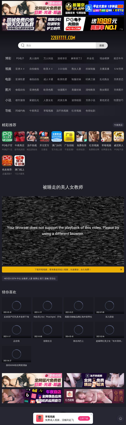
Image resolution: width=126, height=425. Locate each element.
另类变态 (118, 79)
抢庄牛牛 (118, 58)
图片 (8, 90)
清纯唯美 (90, 89)
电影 (8, 79)
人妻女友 (48, 100)
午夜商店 (34, 110)
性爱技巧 (118, 100)
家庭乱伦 (34, 100)
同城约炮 (20, 110)
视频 (8, 69)
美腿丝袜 (76, 89)
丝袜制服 (90, 68)
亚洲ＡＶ (20, 68)
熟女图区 (104, 89)
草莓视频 (48, 110)
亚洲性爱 (20, 79)
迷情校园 (76, 100)
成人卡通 (48, 79)
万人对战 (48, 58)
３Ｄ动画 (62, 68)
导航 (8, 111)
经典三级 (90, 79)
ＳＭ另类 (118, 68)
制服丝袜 (76, 79)
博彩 (8, 58)
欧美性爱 (62, 79)
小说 (8, 100)
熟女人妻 (76, 68)
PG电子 (20, 58)
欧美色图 (48, 89)
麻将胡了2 (76, 58)
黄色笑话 (104, 100)
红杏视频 (76, 110)
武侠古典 (62, 100)
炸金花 (90, 58)
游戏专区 (62, 58)
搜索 (101, 45)
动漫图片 (62, 89)
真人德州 (34, 58)
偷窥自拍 (20, 89)
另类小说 (90, 100)
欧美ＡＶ (48, 68)
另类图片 (118, 89)
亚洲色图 (34, 89)
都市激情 (20, 100)
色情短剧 (90, 110)
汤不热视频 (62, 110)
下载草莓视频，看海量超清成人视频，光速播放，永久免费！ (79, 269)
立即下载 (84, 418)
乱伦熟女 (104, 79)
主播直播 (104, 68)
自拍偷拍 (34, 68)
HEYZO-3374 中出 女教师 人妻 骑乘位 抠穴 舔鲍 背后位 (30, 278)
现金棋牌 (104, 58)
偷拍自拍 (34, 79)
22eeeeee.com (63, 38)
